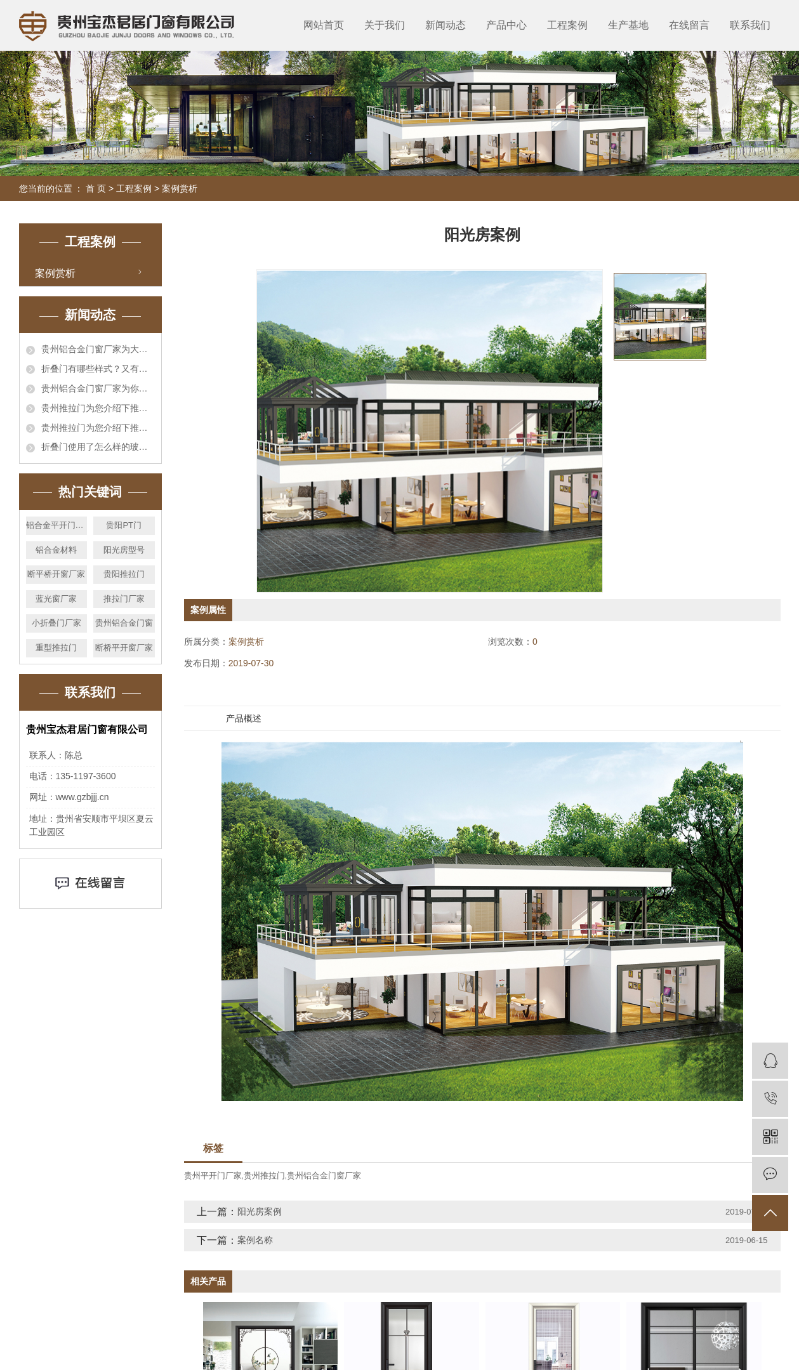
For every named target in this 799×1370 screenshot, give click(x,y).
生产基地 (628, 25)
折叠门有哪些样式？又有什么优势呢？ (98, 369)
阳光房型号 (124, 550)
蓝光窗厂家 (56, 598)
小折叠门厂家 (56, 623)
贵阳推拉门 (124, 574)
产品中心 (506, 25)
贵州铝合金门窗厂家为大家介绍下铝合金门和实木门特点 (98, 349)
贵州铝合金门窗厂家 (324, 1175)
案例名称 (255, 1240)
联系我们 (750, 25)
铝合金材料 (56, 550)
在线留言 (689, 25)
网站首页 (323, 25)
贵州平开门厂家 (213, 1175)
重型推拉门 (56, 647)
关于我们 (384, 25)
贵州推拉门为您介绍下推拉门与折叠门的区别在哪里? (98, 408)
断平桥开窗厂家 (56, 574)
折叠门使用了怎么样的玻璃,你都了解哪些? (98, 447)
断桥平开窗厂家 (124, 647)
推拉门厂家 (124, 598)
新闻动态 (445, 25)
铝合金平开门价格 (57, 525)
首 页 (96, 188)
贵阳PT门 (124, 525)
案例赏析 (179, 188)
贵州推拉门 (264, 1175)
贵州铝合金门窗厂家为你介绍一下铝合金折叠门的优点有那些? (98, 388)
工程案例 (567, 25)
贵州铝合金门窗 (124, 623)
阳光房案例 (259, 1211)
